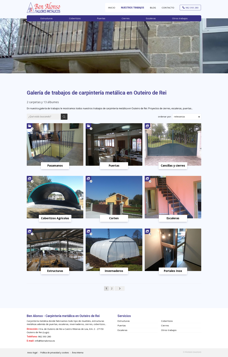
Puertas (114, 165)
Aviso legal (32, 352)
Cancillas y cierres (173, 165)
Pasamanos (55, 165)
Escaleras (172, 218)
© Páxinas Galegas (192, 352)
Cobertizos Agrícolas (55, 218)
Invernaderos (114, 271)
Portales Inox (173, 271)
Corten (114, 218)
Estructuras (55, 271)
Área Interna (77, 352)
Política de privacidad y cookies (54, 352)
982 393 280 (44, 336)
